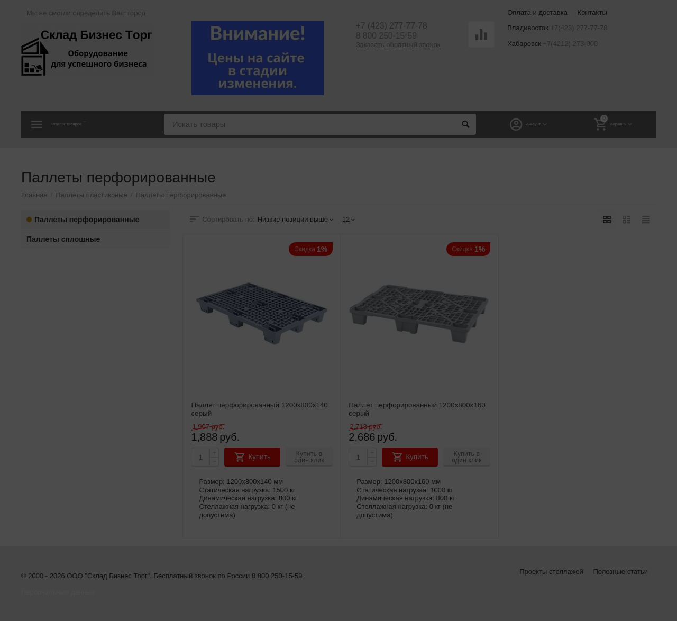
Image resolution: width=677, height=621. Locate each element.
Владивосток (294, 204)
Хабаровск (382, 204)
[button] (422, 153)
